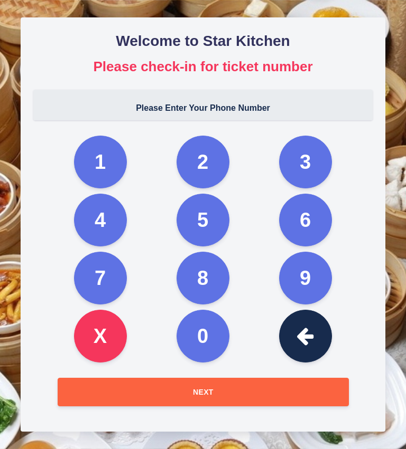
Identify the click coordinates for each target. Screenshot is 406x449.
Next (203, 392)
